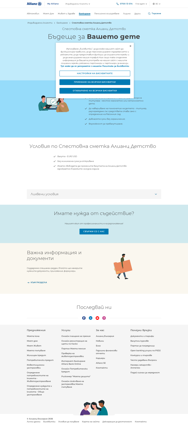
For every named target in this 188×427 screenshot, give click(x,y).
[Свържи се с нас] (94, 231)
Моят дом (32, 341)
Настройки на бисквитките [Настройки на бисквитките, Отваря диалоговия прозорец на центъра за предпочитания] (95, 73)
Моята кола (33, 336)
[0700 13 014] (124, 3)
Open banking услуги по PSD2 (145, 350)
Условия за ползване (68, 422)
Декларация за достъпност (117, 422)
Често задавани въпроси (143, 360)
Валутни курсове (139, 341)
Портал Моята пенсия (73, 348)
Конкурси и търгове (141, 355)
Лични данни (33, 422)
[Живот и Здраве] (66, 13)
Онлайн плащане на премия (76, 336)
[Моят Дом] (48, 13)
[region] (95, 70)
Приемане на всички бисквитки (95, 82)
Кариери (100, 358)
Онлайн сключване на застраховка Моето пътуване (72, 384)
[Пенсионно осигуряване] (106, 13)
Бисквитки (49, 422)
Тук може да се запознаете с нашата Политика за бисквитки (95, 66)
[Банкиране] (84, 13)
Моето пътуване (36, 350)
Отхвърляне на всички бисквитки (95, 91)
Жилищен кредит (36, 355)
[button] (154, 13)
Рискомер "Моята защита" (76, 376)
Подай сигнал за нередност (145, 372)
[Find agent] (141, 3)
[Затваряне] (130, 46)
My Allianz (53, 4)
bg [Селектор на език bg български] (157, 3)
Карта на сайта (91, 422)
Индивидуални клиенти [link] (78, 3)
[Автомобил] (33, 13)
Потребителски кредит (40, 360)
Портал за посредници (142, 346)
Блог (98, 346)
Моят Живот (34, 346)
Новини (100, 341)
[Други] (137, 13)
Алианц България (105, 336)
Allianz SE (101, 363)
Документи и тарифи (142, 336)
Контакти (102, 368)
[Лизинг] (127, 13)
